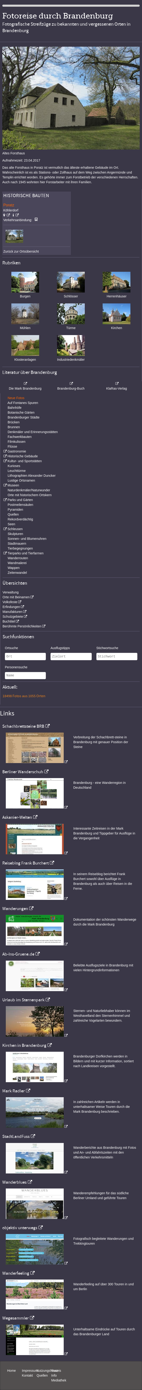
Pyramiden (15, 509)
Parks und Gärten (20, 500)
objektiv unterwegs (19, 1228)
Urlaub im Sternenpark (23, 1000)
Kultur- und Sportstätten (24, 461)
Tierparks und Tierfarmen (25, 553)
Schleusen (14, 529)
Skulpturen (15, 534)
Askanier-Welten (17, 817)
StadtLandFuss (16, 1136)
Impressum (30, 1370)
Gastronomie (16, 451)
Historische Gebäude (22, 456)
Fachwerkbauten (20, 437)
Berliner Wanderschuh (22, 772)
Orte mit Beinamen (16, 597)
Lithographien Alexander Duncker (32, 475)
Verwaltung (11, 592)
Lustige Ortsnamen (21, 480)
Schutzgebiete (13, 616)
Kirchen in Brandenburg (24, 1045)
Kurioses (14, 466)
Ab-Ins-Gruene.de (18, 954)
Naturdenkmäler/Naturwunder (29, 490)
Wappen (14, 568)
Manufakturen (12, 612)
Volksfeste (10, 602)
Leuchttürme (17, 471)
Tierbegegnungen (20, 548)
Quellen (13, 514)
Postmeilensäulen (20, 505)
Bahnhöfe (15, 407)
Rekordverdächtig (20, 519)
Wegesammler (15, 1318)
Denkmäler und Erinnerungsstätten (33, 432)
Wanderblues (14, 1182)
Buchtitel (9, 621)
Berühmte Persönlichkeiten (22, 626)
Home (11, 1370)
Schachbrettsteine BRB (23, 726)
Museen (13, 485)
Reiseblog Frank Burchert (25, 863)
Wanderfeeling (15, 1273)
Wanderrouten (18, 558)
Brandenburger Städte (24, 417)
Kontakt (27, 1375)
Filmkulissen (16, 441)
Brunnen (14, 427)
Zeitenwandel (17, 572)
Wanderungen (15, 908)
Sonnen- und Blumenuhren (27, 539)
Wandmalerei (17, 563)
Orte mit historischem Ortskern (30, 495)
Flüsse (12, 446)
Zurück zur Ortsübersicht (21, 251)
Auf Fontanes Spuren (22, 403)
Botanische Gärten (21, 412)
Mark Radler (13, 1091)
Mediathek (58, 1380)
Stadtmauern (17, 543)
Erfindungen (11, 607)
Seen (11, 524)
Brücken (13, 422)
